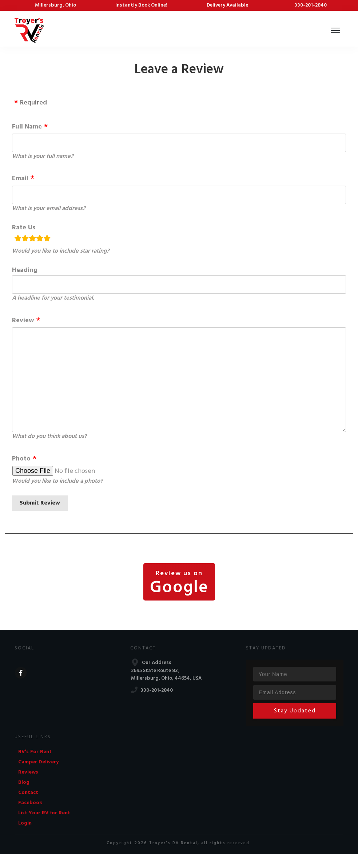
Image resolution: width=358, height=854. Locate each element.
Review (23, 320)
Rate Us (23, 228)
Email (20, 178)
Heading (24, 270)
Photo (21, 459)
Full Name (27, 127)
